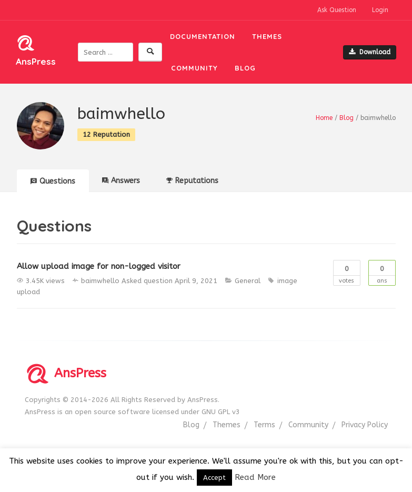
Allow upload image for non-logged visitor (98, 266)
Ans (382, 272)
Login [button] (380, 10)
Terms (264, 424)
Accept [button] (214, 477)
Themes (267, 36)
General (247, 281)
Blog (245, 68)
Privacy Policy (364, 424)
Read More (255, 477)
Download (369, 52)
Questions (53, 181)
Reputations (192, 180)
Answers (121, 180)
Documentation (202, 36)
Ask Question (336, 10)
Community (194, 68)
